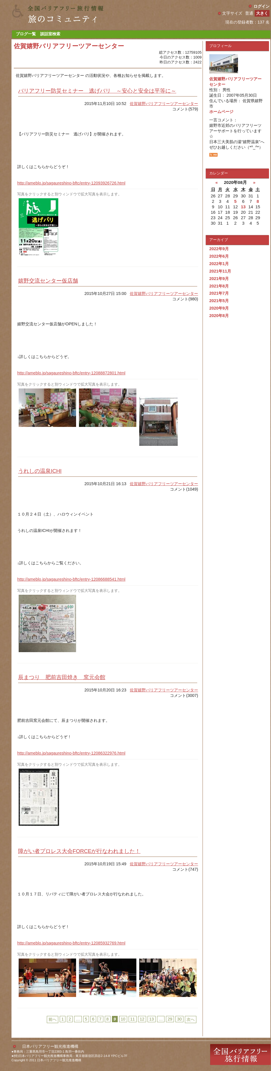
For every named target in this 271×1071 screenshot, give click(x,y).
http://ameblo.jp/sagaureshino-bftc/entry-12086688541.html (71, 579)
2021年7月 (219, 293)
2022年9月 (219, 248)
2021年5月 (219, 300)
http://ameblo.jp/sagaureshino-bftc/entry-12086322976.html (71, 753)
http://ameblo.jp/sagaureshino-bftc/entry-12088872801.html (71, 373)
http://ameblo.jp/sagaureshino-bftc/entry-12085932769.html (71, 943)
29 (170, 1019)
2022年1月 (219, 263)
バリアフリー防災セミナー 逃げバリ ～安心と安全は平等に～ (97, 91)
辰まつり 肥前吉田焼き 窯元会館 (61, 677)
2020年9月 (219, 308)
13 (151, 1019)
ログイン (261, 6)
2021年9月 (219, 278)
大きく (262, 13)
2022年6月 (219, 256)
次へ (191, 1019)
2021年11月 (220, 271)
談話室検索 (50, 34)
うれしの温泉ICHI (39, 471)
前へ (53, 1019)
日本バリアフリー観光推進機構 (50, 1046)
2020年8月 (219, 315)
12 (142, 1019)
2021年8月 (219, 286)
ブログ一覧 (26, 34)
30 (179, 1019)
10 (123, 1019)
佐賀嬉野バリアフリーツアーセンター (164, 103)
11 (132, 1019)
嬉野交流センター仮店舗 (48, 281)
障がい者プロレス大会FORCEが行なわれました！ (79, 851)
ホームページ (221, 111)
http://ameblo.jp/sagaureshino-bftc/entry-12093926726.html (71, 183)
